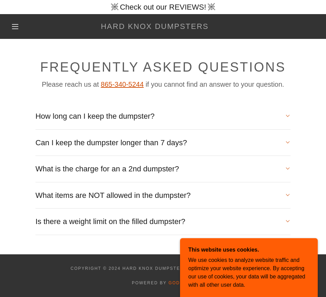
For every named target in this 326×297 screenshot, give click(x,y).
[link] (154, 27)
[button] (15, 26)
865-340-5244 (122, 84)
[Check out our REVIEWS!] (163, 7)
